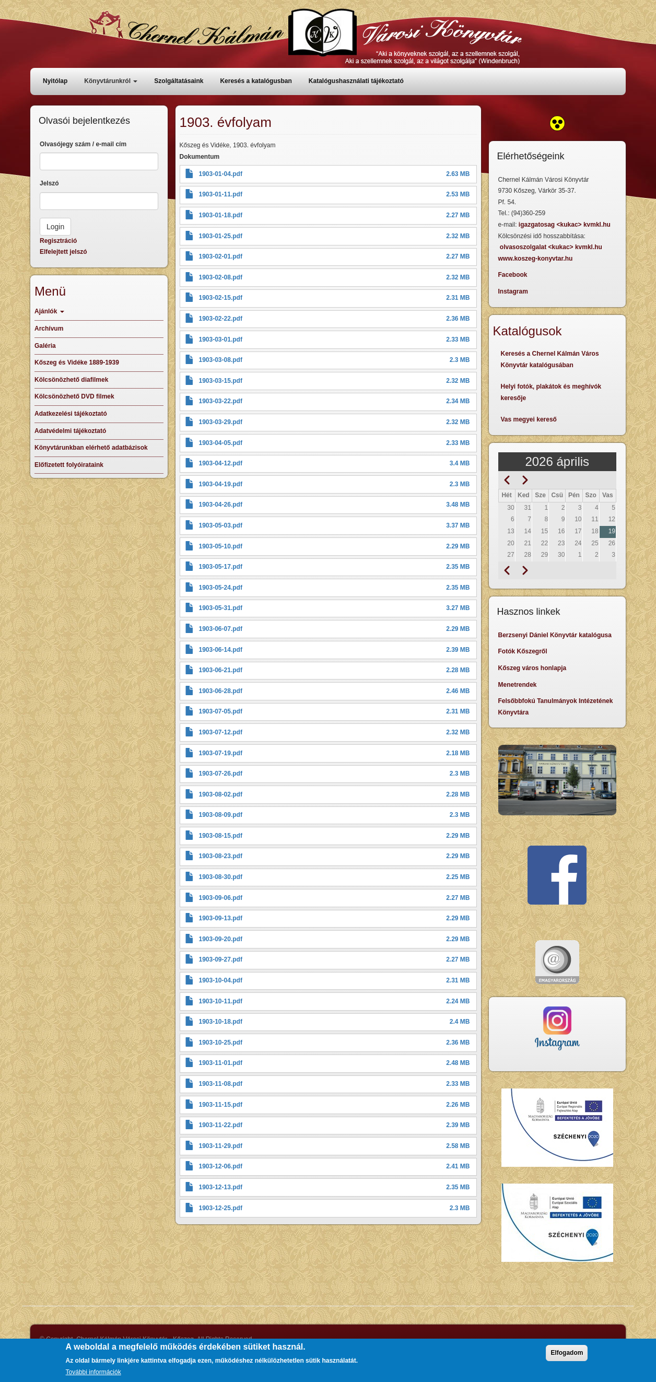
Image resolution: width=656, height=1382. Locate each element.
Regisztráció (58, 240)
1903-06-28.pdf (220, 691)
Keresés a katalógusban (255, 81)
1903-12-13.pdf (220, 1187)
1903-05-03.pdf (220, 525)
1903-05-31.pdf (220, 608)
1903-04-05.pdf (220, 443)
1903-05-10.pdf (220, 546)
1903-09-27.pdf (220, 959)
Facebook (513, 274)
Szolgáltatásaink (178, 81)
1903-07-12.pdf (220, 732)
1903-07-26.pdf (220, 773)
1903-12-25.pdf (220, 1208)
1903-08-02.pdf (220, 794)
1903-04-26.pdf (220, 504)
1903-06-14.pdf (220, 649)
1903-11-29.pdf (220, 1146)
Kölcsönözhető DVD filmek (74, 396)
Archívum (48, 328)
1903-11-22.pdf (220, 1125)
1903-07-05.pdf (220, 711)
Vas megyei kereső (529, 419)
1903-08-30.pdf (220, 877)
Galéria (45, 345)
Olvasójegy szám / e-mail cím (83, 144)
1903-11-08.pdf (220, 1083)
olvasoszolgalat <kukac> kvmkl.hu (552, 247)
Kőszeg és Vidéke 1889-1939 (76, 362)
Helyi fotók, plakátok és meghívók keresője (551, 392)
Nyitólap (55, 81)
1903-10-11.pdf (220, 1001)
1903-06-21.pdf (220, 670)
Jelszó (49, 183)
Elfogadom (566, 1356)
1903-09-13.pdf (220, 918)
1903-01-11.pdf (220, 194)
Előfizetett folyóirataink (68, 465)
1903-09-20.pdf (220, 939)
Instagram (513, 291)
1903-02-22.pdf (220, 318)
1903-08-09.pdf (220, 814)
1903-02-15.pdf (220, 297)
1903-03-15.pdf (220, 380)
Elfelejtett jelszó (63, 251)
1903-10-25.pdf (220, 1042)
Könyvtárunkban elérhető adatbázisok (91, 447)
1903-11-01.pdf (220, 1063)
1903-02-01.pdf (220, 256)
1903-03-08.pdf (220, 360)
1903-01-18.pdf (220, 215)
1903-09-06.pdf (220, 897)
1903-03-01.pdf (220, 339)
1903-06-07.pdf (220, 629)
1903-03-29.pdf (220, 422)
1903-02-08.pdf (220, 277)
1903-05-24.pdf (220, 587)
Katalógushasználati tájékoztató (356, 81)
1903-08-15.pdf (220, 835)
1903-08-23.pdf (220, 856)
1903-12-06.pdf (220, 1166)
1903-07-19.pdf (220, 753)
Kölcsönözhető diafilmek (71, 379)
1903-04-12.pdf (220, 463)
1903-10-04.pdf (220, 980)
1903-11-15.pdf (220, 1104)
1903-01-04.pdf (220, 174)
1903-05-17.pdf (220, 566)
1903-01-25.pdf (220, 236)
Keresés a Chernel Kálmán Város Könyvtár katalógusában (550, 359)
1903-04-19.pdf (220, 484)
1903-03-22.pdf (220, 401)
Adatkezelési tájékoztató (70, 413)
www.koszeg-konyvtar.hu (535, 258)
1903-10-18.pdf (220, 1021)
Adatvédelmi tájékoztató (70, 431)
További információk (93, 1375)
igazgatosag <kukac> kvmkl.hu (565, 224)
